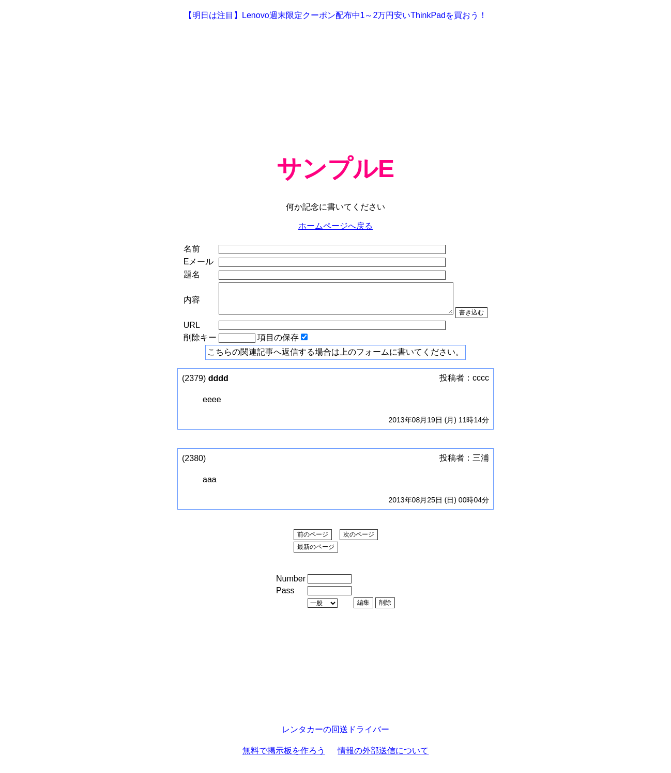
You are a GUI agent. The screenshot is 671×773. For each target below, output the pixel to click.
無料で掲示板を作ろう (283, 756)
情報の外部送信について (383, 756)
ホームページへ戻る (335, 226)
